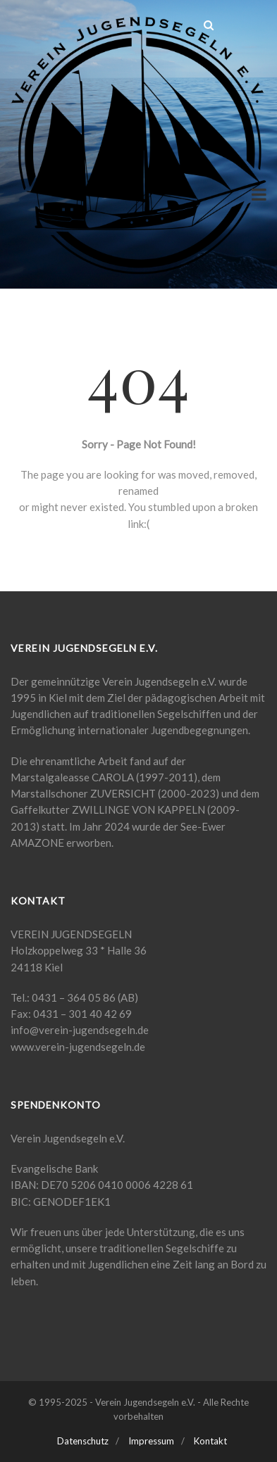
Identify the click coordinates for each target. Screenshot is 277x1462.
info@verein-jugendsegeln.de (80, 1029)
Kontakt (210, 1441)
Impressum (151, 1441)
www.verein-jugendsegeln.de (78, 1046)
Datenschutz (83, 1441)
